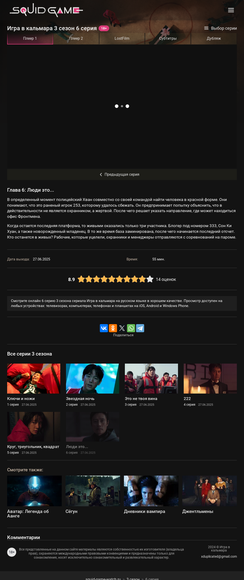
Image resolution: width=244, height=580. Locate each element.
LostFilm (122, 38)
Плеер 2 (76, 38)
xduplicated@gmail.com (219, 556)
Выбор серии (220, 28)
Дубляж (214, 38)
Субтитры (168, 38)
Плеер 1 (30, 38)
